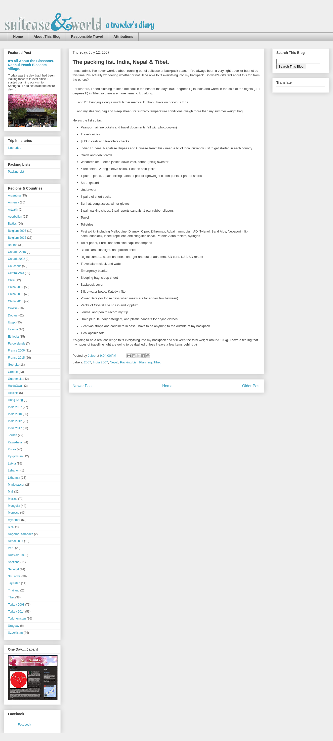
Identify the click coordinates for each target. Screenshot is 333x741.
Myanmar (14, 520)
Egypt (12, 322)
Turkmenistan (17, 618)
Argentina (14, 195)
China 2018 (15, 301)
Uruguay (13, 625)
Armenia (13, 202)
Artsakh (13, 209)
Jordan (12, 435)
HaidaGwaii (15, 386)
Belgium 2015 (17, 237)
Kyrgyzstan (15, 456)
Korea (12, 449)
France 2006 (16, 350)
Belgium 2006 (17, 231)
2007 (87, 362)
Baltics (12, 223)
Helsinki (13, 393)
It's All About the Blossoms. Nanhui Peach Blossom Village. (31, 65)
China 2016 (15, 294)
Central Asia (16, 273)
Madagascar (16, 484)
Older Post (251, 386)
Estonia (13, 329)
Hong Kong (15, 400)
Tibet (157, 362)
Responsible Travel (87, 37)
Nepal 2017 (15, 541)
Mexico (12, 499)
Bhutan (12, 245)
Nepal (114, 362)
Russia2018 (16, 555)
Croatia (13, 308)
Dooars (13, 315)
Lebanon (14, 470)
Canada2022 (16, 259)
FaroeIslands (16, 343)
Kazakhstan (16, 442)
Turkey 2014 (16, 611)
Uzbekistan (15, 632)
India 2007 (100, 362)
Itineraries (14, 148)
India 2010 (15, 414)
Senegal (13, 569)
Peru (11, 548)
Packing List (128, 362)
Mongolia (14, 505)
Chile (11, 280)
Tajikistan (14, 583)
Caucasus (14, 266)
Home (18, 37)
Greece (13, 372)
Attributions (123, 37)
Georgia (13, 364)
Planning (145, 362)
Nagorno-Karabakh (20, 534)
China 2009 (15, 287)
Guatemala (15, 379)
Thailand (13, 590)
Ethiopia (13, 336)
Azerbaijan (15, 216)
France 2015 (16, 357)
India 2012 (15, 421)
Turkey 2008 (16, 604)
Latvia (12, 463)
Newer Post (83, 386)
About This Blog (47, 37)
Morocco (13, 512)
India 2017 (15, 428)
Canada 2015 (17, 252)
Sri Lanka (14, 576)
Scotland (14, 562)
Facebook (24, 724)
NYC (11, 527)
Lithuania (14, 477)
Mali (10, 491)
